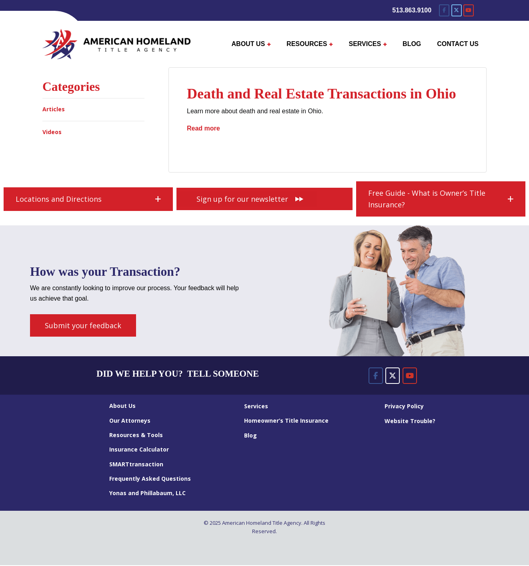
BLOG (412, 43)
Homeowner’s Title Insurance (286, 421)
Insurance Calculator (139, 450)
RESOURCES (307, 43)
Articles (53, 109)
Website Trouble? (410, 421)
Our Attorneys (129, 421)
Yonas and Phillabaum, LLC (147, 494)
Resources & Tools (136, 436)
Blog (250, 436)
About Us (122, 406)
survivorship (335, 148)
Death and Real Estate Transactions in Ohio (321, 94)
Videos (52, 132)
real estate (289, 148)
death (199, 148)
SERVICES (365, 43)
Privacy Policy (404, 407)
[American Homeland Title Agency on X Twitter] (456, 10)
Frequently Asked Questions (150, 479)
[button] (88, 200)
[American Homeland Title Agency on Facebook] (444, 10)
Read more (203, 127)
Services (256, 406)
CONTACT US (458, 43)
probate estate (241, 148)
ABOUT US (248, 43)
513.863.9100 (411, 10)
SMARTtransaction (136, 464)
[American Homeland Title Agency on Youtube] (468, 10)
